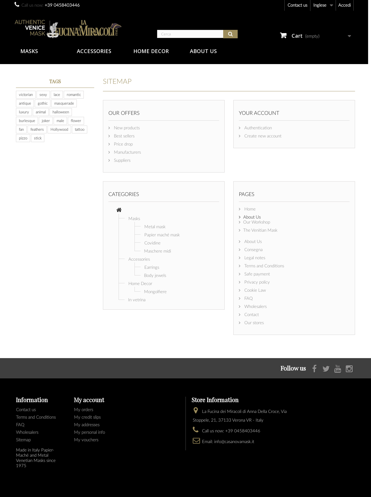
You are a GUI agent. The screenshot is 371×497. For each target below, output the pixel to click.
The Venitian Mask (260, 230)
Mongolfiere (155, 291)
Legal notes (254, 257)
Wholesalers (255, 306)
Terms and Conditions (263, 265)
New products (126, 127)
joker (46, 120)
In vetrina (137, 299)
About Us (203, 51)
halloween (60, 112)
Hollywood (59, 129)
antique (25, 103)
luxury (24, 112)
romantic (74, 94)
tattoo (79, 129)
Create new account (262, 135)
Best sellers (123, 135)
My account (89, 400)
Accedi (344, 5)
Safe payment (256, 273)
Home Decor (151, 51)
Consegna (253, 249)
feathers (37, 129)
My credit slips (87, 417)
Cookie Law (254, 290)
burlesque (27, 120)
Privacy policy (256, 281)
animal (41, 112)
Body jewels (155, 275)
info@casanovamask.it (234, 441)
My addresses (86, 424)
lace (57, 94)
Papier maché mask (162, 234)
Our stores (253, 322)
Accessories (94, 51)
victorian (26, 94)
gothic (43, 103)
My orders (83, 409)
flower (76, 120)
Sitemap (23, 439)
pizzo (23, 138)
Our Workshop (256, 221)
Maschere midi (157, 250)
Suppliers (121, 160)
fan (21, 129)
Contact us (297, 5)
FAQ (248, 298)
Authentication (257, 127)
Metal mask (155, 226)
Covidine (152, 242)
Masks (29, 51)
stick (37, 138)
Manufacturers (127, 152)
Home (249, 208)
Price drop (123, 143)
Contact (251, 314)
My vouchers (86, 439)
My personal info (89, 432)
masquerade (64, 103)
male (60, 120)
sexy (43, 94)
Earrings (151, 267)
